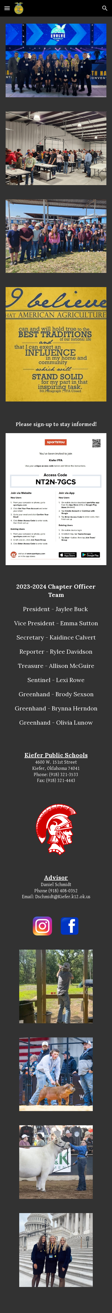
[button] (7, 8)
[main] (56, 424)
